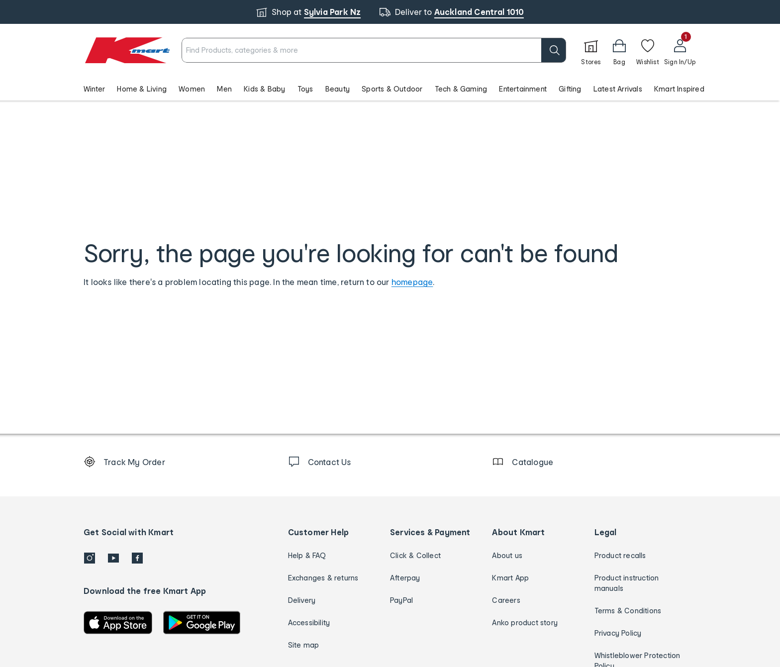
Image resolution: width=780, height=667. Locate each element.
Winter (94, 89)
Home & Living (142, 89)
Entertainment (523, 89)
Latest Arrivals (617, 89)
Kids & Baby (264, 89)
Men (224, 89)
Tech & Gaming (461, 89)
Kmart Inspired (679, 89)
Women (192, 89)
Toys (305, 89)
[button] (619, 50)
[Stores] (591, 50)
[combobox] (374, 50)
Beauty (337, 89)
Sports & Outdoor (392, 89)
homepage (412, 281)
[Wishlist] (648, 50)
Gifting (570, 89)
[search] (553, 50)
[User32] (679, 50)
